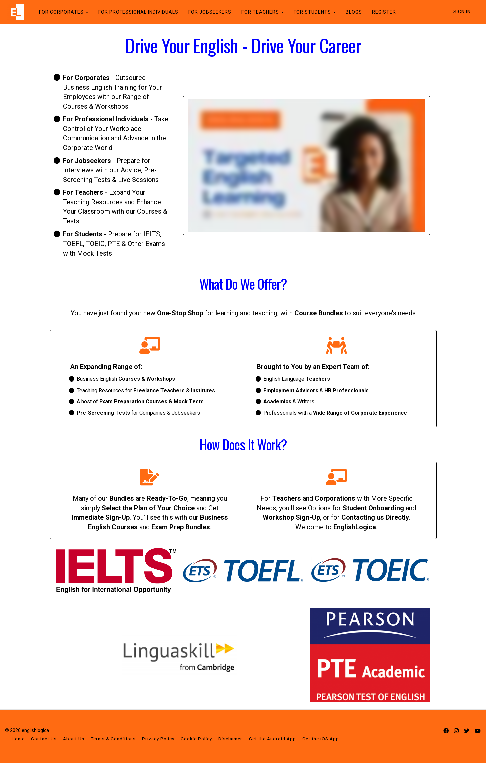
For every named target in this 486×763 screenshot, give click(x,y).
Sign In (462, 11)
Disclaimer (230, 738)
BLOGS (352, 12)
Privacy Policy (158, 738)
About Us (73, 738)
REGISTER (382, 12)
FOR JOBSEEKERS (207, 12)
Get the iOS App (320, 738)
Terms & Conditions (113, 738)
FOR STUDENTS (313, 12)
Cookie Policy (196, 738)
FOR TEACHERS (260, 12)
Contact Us (44, 738)
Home (18, 738)
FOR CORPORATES (61, 12)
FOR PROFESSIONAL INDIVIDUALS (136, 12)
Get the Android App (272, 738)
